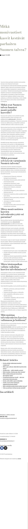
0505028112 (3, 439)
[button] (14, 19)
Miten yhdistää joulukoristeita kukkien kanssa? (15, 386)
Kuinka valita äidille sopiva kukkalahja (12, 381)
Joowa (19, 458)
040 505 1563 (3, 416)
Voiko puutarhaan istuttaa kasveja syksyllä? (14, 388)
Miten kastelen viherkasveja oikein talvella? (14, 372)
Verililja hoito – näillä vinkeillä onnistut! (13, 370)
